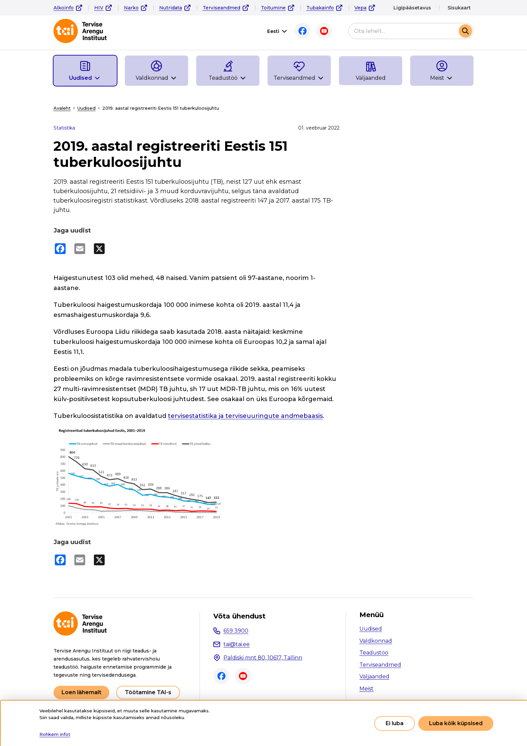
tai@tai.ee (236, 644)
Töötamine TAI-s (148, 692)
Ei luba (394, 723)
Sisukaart (459, 8)
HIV (98, 8)
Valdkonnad (375, 640)
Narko (131, 8)
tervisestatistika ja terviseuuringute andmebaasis (245, 416)
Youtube (324, 31)
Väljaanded (374, 676)
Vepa (360, 8)
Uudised (86, 108)
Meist (366, 688)
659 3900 (235, 630)
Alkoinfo (64, 8)
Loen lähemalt (81, 692)
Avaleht (62, 108)
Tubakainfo (320, 8)
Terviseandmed (221, 8)
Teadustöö (373, 652)
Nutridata (170, 8)
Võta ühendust (239, 616)
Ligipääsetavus (412, 8)
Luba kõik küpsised (456, 723)
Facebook (302, 31)
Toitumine (273, 8)
